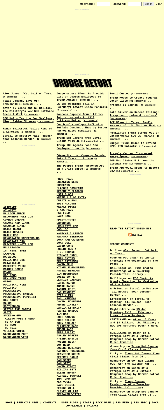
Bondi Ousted (119, 93)
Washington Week (15, 337)
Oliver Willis (67, 391)
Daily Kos (10, 235)
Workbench (64, 223)
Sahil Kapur (66, 283)
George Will (66, 388)
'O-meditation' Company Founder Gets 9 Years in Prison (81, 157)
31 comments (137, 101)
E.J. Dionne (66, 252)
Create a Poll (67, 200)
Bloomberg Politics (18, 216)
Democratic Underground (21, 238)
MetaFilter (11, 263)
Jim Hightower (67, 273)
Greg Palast (66, 332)
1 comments (28, 132)
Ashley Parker (67, 335)
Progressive (12, 291)
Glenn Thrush (66, 372)
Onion (7, 281)
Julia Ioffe (66, 276)
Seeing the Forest (17, 309)
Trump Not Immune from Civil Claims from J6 (79, 139)
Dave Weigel (66, 385)
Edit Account (66, 203)
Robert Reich (66, 341)
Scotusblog (11, 306)
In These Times (14, 250)
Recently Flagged (70, 191)
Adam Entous (66, 258)
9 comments (90, 120)
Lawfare (9, 253)
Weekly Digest (67, 206)
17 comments (147, 146)
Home (9, 402)
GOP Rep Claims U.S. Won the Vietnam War (132, 362)
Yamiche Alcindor (70, 233)
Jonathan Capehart (71, 239)
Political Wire (14, 284)
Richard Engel (67, 255)
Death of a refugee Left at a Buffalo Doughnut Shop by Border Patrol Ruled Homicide (82, 127)
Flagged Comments (70, 188)
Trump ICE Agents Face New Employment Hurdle (77, 147)
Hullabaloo (11, 247)
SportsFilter (66, 220)
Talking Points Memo (19, 318)
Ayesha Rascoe (67, 338)
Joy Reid (63, 345)
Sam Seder (64, 360)
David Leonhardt (69, 301)
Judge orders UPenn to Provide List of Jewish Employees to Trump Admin (80, 96)
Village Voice (14, 331)
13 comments (93, 169)
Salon (7, 303)
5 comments (64, 110)
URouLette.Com (67, 226)
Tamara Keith (66, 289)
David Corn (65, 246)
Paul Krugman (66, 298)
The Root (9, 325)
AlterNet (9, 207)
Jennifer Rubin (68, 354)
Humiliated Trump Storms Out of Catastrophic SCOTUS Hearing (134, 134)
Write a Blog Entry (71, 197)
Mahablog (9, 256)
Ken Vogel (64, 382)
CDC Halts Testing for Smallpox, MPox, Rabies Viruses (28, 120)
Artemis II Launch (124, 105)
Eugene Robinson (69, 348)
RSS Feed (63, 213)
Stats (87, 402)
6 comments (10, 97)
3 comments (31, 114)
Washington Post (15, 334)
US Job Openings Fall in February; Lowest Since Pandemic (82, 105)
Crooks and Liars (16, 222)
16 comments (139, 156)
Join (159, 4)
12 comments (44, 139)
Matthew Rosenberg (71, 351)
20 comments (118, 118)
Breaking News (67, 182)
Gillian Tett (66, 369)
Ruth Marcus (66, 317)
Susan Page (65, 329)
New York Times (14, 278)
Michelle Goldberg (71, 267)
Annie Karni (66, 286)
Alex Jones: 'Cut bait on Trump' (28, 93)
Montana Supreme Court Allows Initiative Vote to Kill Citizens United (80, 117)
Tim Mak (62, 314)
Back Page (64, 216)
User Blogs (65, 194)
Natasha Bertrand (70, 236)
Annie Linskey (67, 304)
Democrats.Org (14, 241)
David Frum (65, 264)
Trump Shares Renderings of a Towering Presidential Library (131, 271)
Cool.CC (62, 229)
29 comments (148, 105)
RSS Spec (140, 402)
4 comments (27, 104)
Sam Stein (64, 363)
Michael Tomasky (69, 375)
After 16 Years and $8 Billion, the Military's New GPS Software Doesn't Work (28, 111)
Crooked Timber (14, 226)
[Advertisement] (82, 42)
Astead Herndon (68, 270)
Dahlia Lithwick (69, 307)
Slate (7, 312)
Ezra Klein (65, 295)
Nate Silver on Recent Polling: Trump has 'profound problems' (134, 114)
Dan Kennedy (66, 292)
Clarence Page (67, 326)
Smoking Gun (12, 315)
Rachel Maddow (67, 310)
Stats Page (65, 209)
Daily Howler (13, 232)
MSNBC (7, 272)
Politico (9, 287)
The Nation (11, 321)
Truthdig (9, 328)
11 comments (45, 121)
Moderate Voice (14, 266)
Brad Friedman (67, 261)
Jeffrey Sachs (67, 357)
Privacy (92, 405)
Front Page (65, 179)
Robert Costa (66, 249)
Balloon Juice (14, 213)
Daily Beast (12, 229)
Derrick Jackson (69, 280)
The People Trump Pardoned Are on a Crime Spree (80, 167)
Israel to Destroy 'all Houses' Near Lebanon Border (27, 137)
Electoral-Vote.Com (18, 244)
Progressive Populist (19, 297)
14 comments (137, 164)
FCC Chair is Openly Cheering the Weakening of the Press (134, 261)
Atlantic (9, 210)
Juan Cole (64, 242)
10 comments (89, 141)
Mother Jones (13, 269)
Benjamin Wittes (69, 394)
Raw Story (10, 300)
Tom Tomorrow (66, 379)
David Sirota (66, 366)
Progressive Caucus (18, 294)
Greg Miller (66, 320)
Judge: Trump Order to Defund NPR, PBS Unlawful (133, 145)
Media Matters (14, 260)
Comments (63, 185)
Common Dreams (14, 219)
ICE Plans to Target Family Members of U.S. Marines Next (133, 124)
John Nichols (66, 323)
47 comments (139, 94)
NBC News (9, 275)
